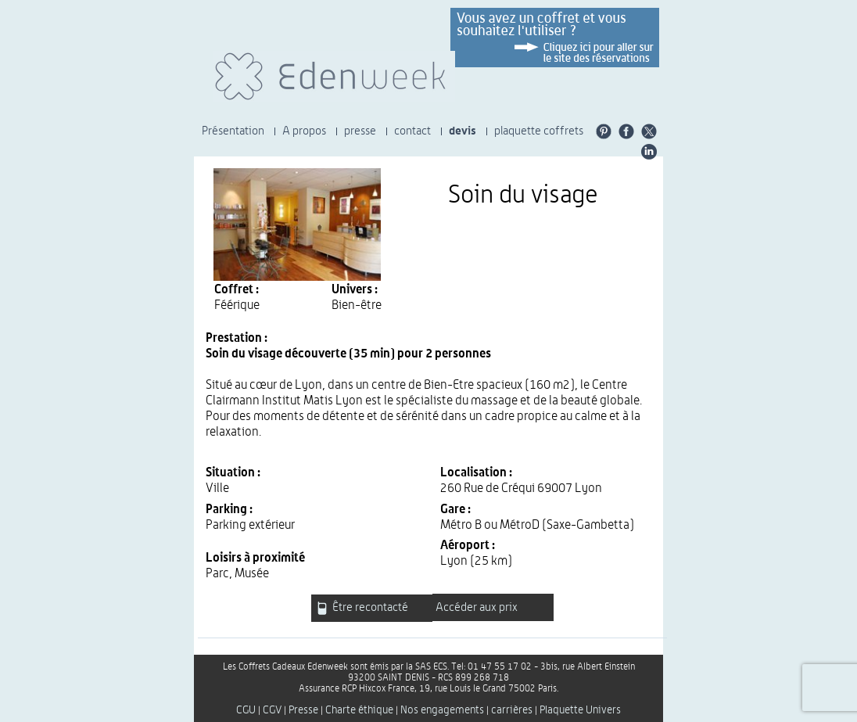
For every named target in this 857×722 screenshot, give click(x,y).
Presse (303, 710)
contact (412, 131)
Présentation (233, 131)
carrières (511, 710)
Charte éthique (359, 710)
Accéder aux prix (477, 607)
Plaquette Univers (580, 710)
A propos (304, 131)
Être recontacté (362, 608)
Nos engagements (442, 710)
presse (360, 131)
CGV (272, 710)
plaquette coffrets (538, 131)
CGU (246, 710)
